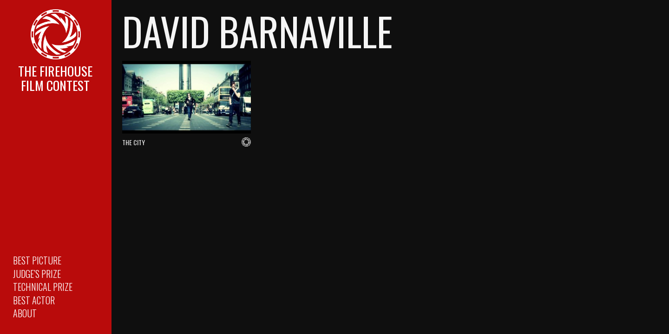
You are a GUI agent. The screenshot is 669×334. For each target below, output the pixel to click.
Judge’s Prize (37, 274)
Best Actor (34, 300)
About (25, 313)
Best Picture (37, 260)
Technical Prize (42, 287)
